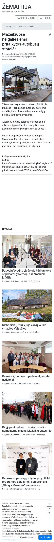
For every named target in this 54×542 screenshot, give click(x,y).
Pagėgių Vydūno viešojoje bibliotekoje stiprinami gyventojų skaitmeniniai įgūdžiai (26, 274)
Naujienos (20, 26)
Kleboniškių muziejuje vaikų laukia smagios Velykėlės (24, 326)
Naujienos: (11, 54)
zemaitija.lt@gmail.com (26, 57)
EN (49, 513)
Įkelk (45, 18)
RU (49, 508)
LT (50, 504)
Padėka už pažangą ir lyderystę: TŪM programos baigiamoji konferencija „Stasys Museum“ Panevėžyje (26, 482)
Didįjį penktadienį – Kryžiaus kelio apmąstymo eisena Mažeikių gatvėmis (26, 429)
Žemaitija (16, 6)
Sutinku (45, 537)
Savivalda (31, 26)
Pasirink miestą (26, 18)
